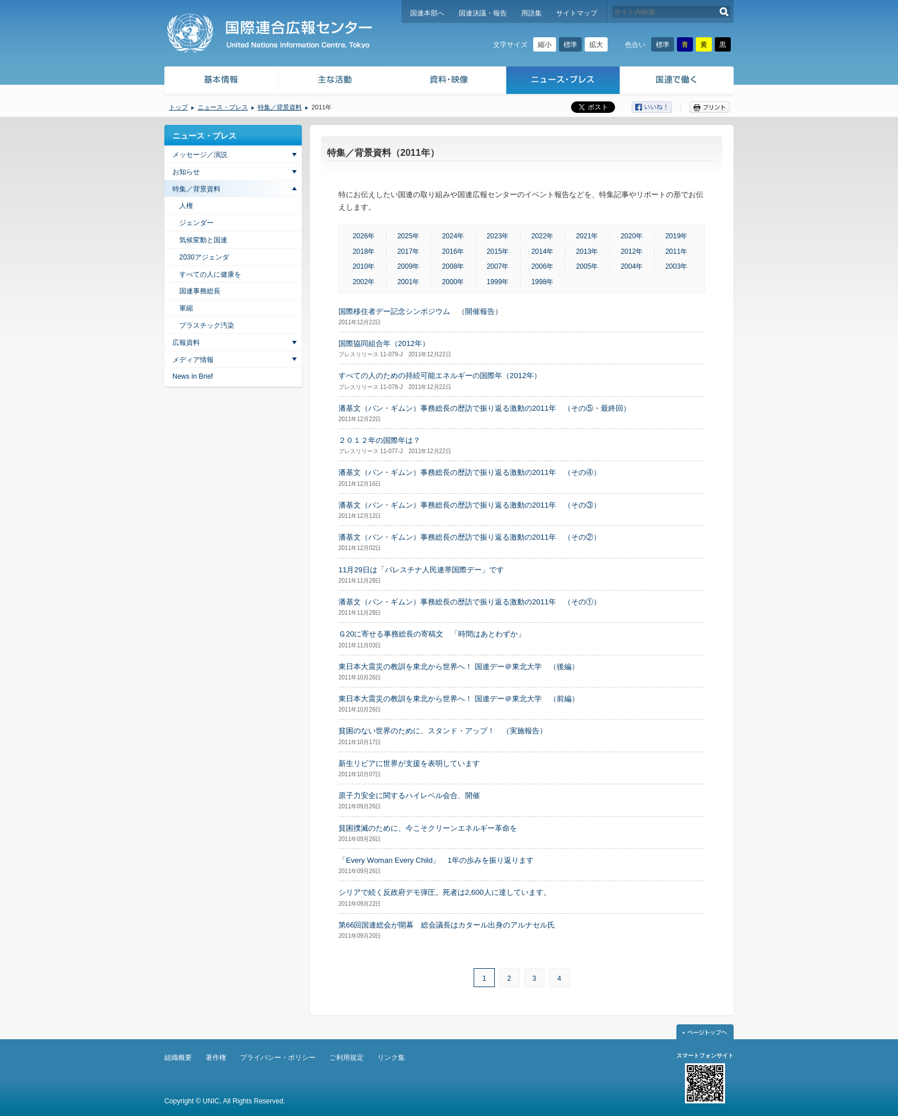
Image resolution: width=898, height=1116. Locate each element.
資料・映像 (449, 81)
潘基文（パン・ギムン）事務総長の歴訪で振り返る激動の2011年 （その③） (469, 505)
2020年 (632, 236)
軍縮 (186, 308)
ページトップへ (705, 1031)
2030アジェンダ (204, 257)
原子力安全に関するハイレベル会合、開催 (409, 795)
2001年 (408, 282)
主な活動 (335, 81)
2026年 (364, 236)
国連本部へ (427, 13)
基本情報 (220, 81)
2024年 (453, 236)
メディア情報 (193, 360)
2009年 (408, 266)
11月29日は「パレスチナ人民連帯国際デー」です (421, 569)
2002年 (364, 282)
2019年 (676, 236)
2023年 (498, 236)
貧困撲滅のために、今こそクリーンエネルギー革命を (427, 828)
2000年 (453, 282)
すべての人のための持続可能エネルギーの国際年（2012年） (439, 375)
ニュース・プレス (563, 81)
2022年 (542, 236)
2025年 (408, 236)
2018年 (364, 251)
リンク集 (391, 1058)
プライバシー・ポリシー (278, 1058)
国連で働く (677, 81)
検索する (724, 12)
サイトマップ (576, 13)
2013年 (587, 251)
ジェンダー (196, 223)
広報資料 (186, 343)
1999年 (498, 282)
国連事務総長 (199, 291)
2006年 (542, 266)
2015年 (498, 251)
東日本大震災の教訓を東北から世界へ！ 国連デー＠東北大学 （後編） (458, 666)
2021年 (587, 236)
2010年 (364, 266)
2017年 (408, 251)
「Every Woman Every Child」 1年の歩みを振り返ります (436, 860)
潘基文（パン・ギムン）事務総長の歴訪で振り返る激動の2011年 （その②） (469, 537)
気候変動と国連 (203, 240)
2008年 (453, 266)
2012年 (632, 251)
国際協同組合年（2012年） (384, 343)
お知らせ (186, 172)
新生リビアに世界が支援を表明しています (409, 763)
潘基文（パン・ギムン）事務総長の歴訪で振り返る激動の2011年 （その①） (469, 602)
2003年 (676, 266)
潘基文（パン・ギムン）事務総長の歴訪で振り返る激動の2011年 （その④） (469, 472)
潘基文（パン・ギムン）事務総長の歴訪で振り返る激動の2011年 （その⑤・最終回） (484, 408)
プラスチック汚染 (206, 325)
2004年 (632, 266)
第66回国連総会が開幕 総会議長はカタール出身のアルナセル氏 (446, 925)
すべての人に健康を (210, 274)
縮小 (545, 45)
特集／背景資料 (280, 107)
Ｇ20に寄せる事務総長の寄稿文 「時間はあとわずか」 (431, 634)
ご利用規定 (346, 1058)
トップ (178, 107)
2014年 (542, 251)
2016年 (453, 251)
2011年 (676, 251)
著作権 (216, 1058)
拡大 (596, 45)
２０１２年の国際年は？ (379, 440)
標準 (570, 45)
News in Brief (192, 376)
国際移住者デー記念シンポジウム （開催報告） (420, 311)
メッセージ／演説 (199, 155)
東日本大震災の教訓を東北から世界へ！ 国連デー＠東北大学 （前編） (458, 698)
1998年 (542, 282)
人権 (186, 206)
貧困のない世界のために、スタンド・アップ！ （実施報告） (442, 730)
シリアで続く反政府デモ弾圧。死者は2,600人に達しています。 (444, 892)
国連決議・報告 (483, 13)
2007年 (498, 266)
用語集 (531, 13)
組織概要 (178, 1058)
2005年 (587, 266)
